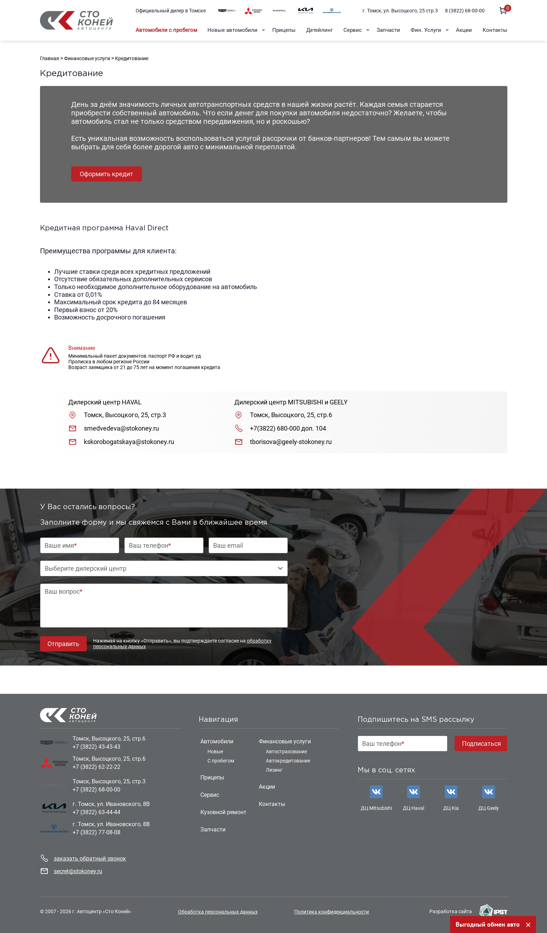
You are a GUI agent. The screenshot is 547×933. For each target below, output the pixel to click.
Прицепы (284, 30)
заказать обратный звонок (90, 858)
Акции (464, 30)
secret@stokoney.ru (78, 871)
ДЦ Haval (413, 808)
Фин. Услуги (426, 30)
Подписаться (481, 743)
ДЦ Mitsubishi (376, 808)
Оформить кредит (106, 174)
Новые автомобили (232, 30)
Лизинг (274, 770)
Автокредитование (288, 761)
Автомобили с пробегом (166, 30)
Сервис (352, 30)
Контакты (495, 30)
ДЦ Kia (451, 808)
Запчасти (388, 30)
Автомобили (216, 741)
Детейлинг (319, 30)
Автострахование (286, 751)
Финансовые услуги (285, 741)
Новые (215, 751)
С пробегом (220, 761)
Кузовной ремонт (223, 812)
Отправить (63, 643)
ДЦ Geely (488, 808)
